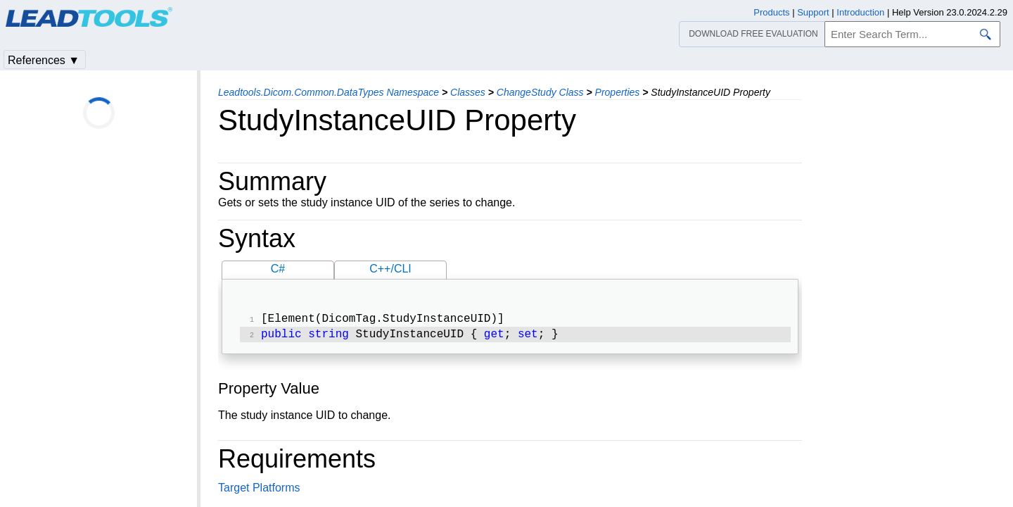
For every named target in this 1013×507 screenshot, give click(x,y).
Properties (617, 92)
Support (813, 12)
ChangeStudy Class (540, 92)
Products (771, 12)
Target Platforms (259, 490)
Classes (467, 92)
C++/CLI (390, 269)
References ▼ (43, 60)
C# (278, 269)
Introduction (860, 12)
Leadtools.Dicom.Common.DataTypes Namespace (328, 92)
